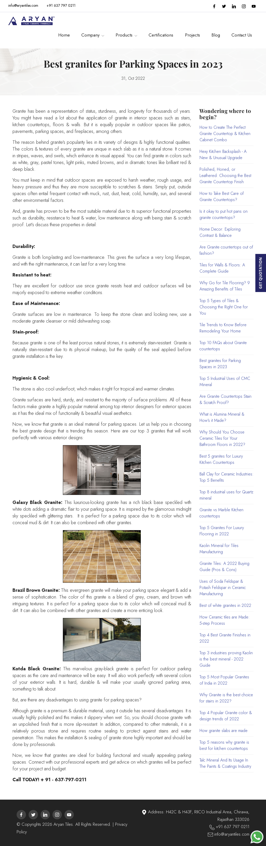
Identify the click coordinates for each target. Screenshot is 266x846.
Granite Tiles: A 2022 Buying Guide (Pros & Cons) (224, 566)
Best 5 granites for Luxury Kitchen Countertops (221, 459)
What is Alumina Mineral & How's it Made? (222, 417)
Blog (215, 34)
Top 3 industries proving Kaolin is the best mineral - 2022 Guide (226, 659)
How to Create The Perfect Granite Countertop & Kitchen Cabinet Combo (225, 133)
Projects (192, 34)
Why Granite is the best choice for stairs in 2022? (226, 698)
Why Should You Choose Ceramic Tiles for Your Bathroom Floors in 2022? (222, 438)
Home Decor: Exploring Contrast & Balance (220, 232)
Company (92, 34)
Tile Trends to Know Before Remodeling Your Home (223, 328)
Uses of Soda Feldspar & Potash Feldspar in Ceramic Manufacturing (223, 587)
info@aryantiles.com (23, 5)
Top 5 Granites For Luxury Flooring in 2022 (222, 531)
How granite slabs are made (224, 731)
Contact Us (241, 34)
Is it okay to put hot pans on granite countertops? (224, 214)
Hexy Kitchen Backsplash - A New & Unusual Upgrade (223, 154)
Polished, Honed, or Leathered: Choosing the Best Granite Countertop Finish (225, 175)
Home (64, 34)
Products (126, 34)
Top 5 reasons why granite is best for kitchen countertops (224, 745)
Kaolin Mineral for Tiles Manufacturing (219, 549)
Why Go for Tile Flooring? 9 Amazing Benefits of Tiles (225, 286)
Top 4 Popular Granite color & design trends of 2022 (226, 716)
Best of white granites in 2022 (225, 605)
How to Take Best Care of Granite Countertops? (222, 196)
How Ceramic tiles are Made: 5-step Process (225, 620)
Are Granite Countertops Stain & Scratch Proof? (225, 399)
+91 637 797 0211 (61, 5)
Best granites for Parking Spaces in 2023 (220, 364)
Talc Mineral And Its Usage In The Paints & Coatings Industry (225, 763)
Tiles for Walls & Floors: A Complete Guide (222, 268)
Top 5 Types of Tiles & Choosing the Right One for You (224, 307)
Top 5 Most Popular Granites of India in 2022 (224, 680)
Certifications (161, 34)
